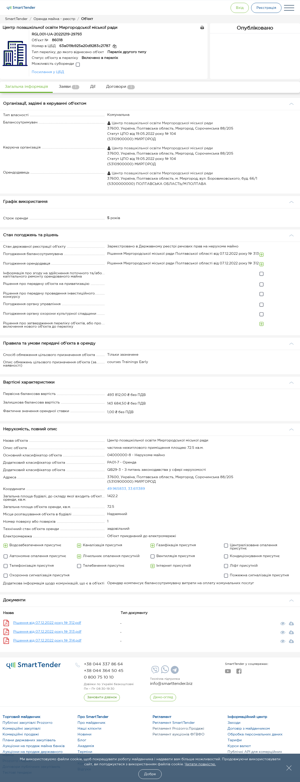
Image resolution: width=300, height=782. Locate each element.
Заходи (234, 722)
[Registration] (266, 8)
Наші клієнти (89, 728)
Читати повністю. (200, 764)
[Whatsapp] (164, 672)
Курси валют (239, 746)
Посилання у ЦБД (48, 72)
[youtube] (228, 672)
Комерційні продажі (21, 734)
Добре (150, 774)
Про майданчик (91, 722)
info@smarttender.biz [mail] (171, 684)
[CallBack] (102, 697)
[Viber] (154, 672)
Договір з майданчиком (249, 728)
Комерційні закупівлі (22, 728)
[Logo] (21, 8)
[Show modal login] (238, 8)
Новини (84, 734)
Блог (82, 740)
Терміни (85, 751)
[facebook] (239, 672)
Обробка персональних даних (255, 734)
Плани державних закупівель (29, 740)
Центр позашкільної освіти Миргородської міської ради (160, 123)
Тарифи (235, 740)
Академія (86, 746)
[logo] (33, 665)
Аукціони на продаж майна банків (34, 746)
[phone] (103, 664)
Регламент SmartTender (174, 722)
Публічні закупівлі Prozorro (27, 722)
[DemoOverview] (163, 697)
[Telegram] (174, 672)
